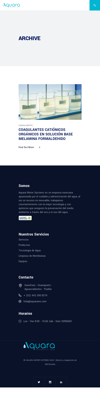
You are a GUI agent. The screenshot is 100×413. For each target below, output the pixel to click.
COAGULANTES (26, 125)
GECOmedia (50, 364)
